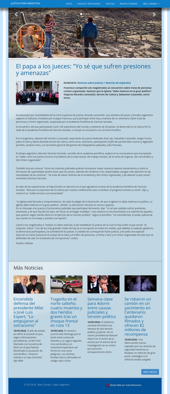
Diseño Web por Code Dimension (125, 385)
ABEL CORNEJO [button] (151, 3)
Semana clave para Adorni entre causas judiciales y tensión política (101, 307)
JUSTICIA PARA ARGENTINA (25, 3)
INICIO (69, 3)
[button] (16, 33)
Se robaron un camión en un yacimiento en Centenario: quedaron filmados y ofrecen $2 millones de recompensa (138, 316)
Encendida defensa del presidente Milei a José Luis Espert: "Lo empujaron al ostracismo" (28, 312)
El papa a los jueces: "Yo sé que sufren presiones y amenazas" (83, 69)
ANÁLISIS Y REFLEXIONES (88, 3)
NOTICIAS (110, 3)
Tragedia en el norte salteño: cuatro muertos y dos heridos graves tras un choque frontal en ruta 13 (66, 312)
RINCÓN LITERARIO (129, 3)
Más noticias (150, 371)
